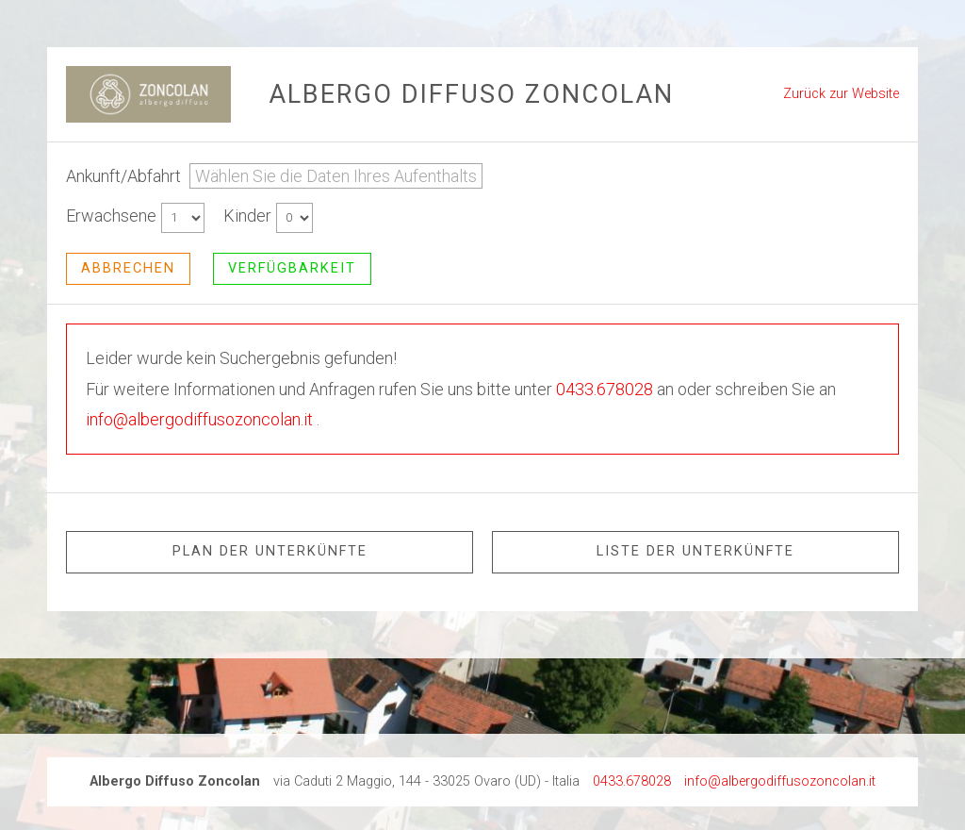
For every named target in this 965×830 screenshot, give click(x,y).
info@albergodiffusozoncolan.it (199, 419)
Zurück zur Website (841, 94)
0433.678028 (604, 389)
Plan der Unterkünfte (270, 551)
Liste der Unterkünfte (695, 551)
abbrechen (128, 268)
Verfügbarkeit (292, 268)
